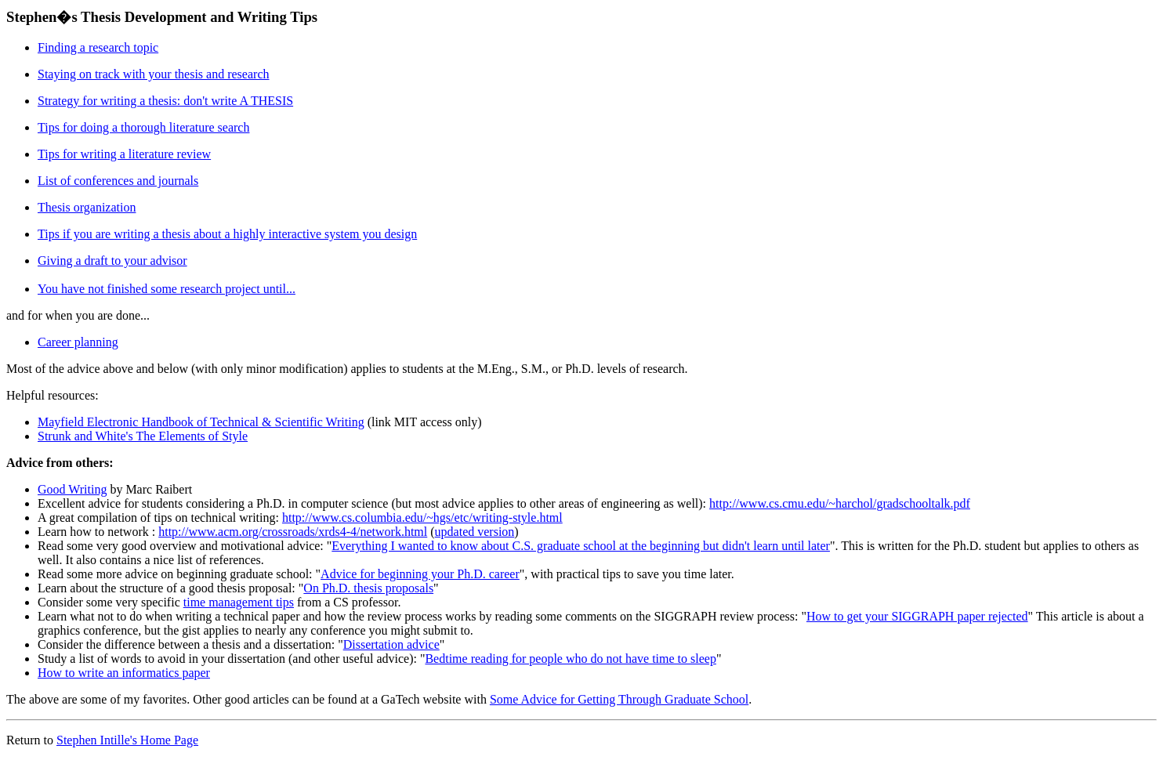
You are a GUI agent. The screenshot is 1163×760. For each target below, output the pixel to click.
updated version (475, 531)
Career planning (78, 342)
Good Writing (72, 489)
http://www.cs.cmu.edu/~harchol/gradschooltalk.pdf (839, 503)
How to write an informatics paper (124, 672)
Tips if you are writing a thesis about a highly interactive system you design (227, 234)
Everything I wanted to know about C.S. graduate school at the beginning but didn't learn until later (581, 545)
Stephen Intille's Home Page (127, 740)
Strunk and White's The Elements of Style (143, 436)
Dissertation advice (391, 644)
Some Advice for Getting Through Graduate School (619, 699)
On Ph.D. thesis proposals (368, 588)
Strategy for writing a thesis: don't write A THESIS (165, 100)
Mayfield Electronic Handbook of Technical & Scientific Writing (201, 422)
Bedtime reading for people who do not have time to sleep (570, 658)
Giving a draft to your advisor (112, 260)
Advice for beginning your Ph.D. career (420, 574)
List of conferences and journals (118, 180)
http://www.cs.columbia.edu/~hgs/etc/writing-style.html (422, 517)
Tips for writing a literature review (124, 154)
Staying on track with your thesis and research (153, 74)
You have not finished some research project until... (166, 288)
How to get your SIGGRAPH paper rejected (917, 616)
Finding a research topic (98, 47)
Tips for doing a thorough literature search (143, 127)
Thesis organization (87, 207)
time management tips (238, 602)
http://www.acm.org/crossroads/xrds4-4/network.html (292, 531)
